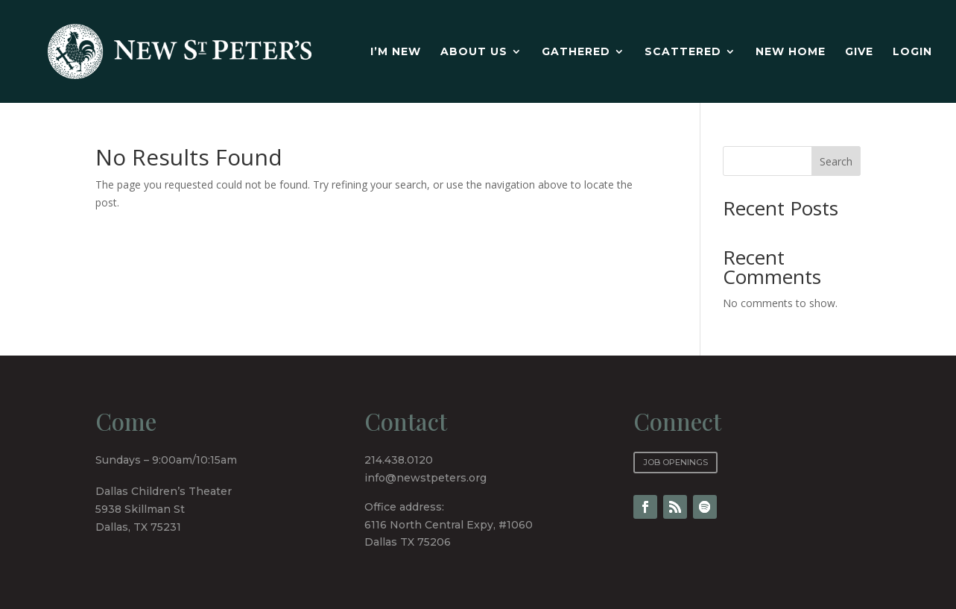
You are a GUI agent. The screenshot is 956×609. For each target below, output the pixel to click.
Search (836, 161)
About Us (473, 52)
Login (912, 52)
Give (859, 52)
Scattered (683, 52)
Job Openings (675, 462)
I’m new (395, 52)
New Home (791, 52)
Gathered (576, 52)
